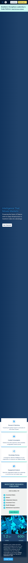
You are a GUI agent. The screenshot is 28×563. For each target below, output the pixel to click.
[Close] (8, 559)
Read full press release (17, 9)
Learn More (14, 512)
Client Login (22, 2)
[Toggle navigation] (2, 2)
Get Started (14, 2)
